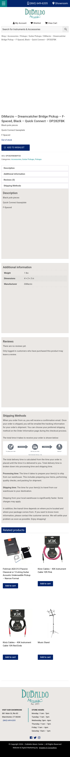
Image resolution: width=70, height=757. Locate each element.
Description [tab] (9, 168)
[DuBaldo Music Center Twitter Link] (35, 737)
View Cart (51, 23)
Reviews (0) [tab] (9, 180)
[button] (15, 148)
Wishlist (36, 23)
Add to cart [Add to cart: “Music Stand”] (45, 657)
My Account (19, 23)
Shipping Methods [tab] (12, 185)
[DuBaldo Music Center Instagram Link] (39, 737)
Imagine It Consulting (48, 748)
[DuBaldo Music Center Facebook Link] (31, 737)
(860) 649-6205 (37, 3)
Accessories (16, 159)
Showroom (60, 3)
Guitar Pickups (28, 159)
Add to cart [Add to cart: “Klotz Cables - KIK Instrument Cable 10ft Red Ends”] (10, 657)
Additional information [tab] (14, 174)
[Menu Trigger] (3, 3)
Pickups (38, 159)
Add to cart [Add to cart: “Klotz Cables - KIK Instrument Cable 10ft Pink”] (45, 583)
